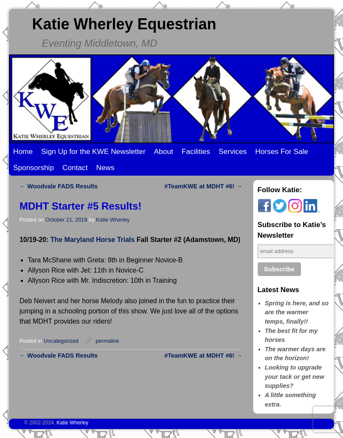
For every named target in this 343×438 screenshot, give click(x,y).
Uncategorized (61, 341)
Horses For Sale (281, 151)
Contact (75, 167)
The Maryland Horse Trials (93, 239)
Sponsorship (33, 167)
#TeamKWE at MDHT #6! (203, 186)
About (163, 151)
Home (23, 151)
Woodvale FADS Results (59, 186)
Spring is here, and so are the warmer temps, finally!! (297, 312)
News (105, 167)
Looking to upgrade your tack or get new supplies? (294, 376)
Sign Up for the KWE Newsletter (93, 151)
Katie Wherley (112, 219)
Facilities (196, 151)
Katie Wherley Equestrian (124, 24)
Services (233, 151)
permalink (107, 341)
